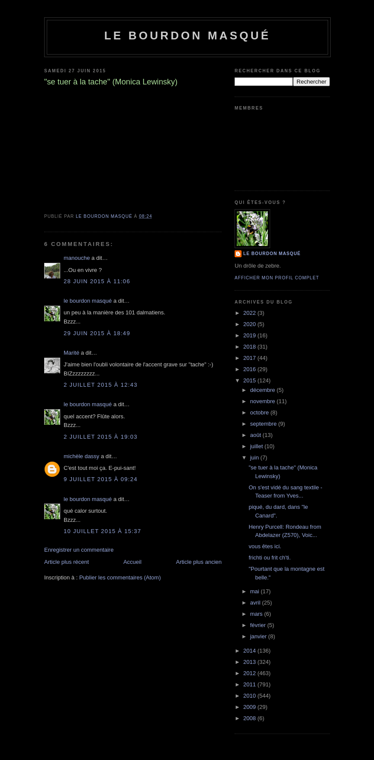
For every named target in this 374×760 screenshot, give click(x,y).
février (259, 625)
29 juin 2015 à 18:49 (97, 333)
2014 (250, 650)
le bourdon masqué (187, 35)
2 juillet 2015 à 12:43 (101, 385)
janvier (259, 636)
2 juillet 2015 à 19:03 (101, 436)
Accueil (132, 562)
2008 (250, 718)
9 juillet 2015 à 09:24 (101, 479)
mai (255, 591)
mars (257, 614)
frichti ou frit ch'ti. (269, 557)
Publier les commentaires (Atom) (120, 577)
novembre (263, 401)
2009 (250, 707)
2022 (250, 313)
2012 (250, 673)
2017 (250, 358)
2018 (250, 346)
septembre (264, 423)
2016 (250, 369)
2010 (250, 695)
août (256, 435)
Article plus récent (66, 562)
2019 (250, 335)
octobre (260, 412)
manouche (77, 258)
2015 (250, 380)
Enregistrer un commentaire (78, 550)
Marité (71, 352)
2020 (250, 324)
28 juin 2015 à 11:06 (97, 281)
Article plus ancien (199, 562)
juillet (257, 446)
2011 (250, 684)
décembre (263, 390)
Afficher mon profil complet (277, 277)
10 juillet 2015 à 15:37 (102, 531)
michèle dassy (81, 456)
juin (255, 457)
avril (256, 602)
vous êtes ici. (264, 546)
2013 (250, 662)
